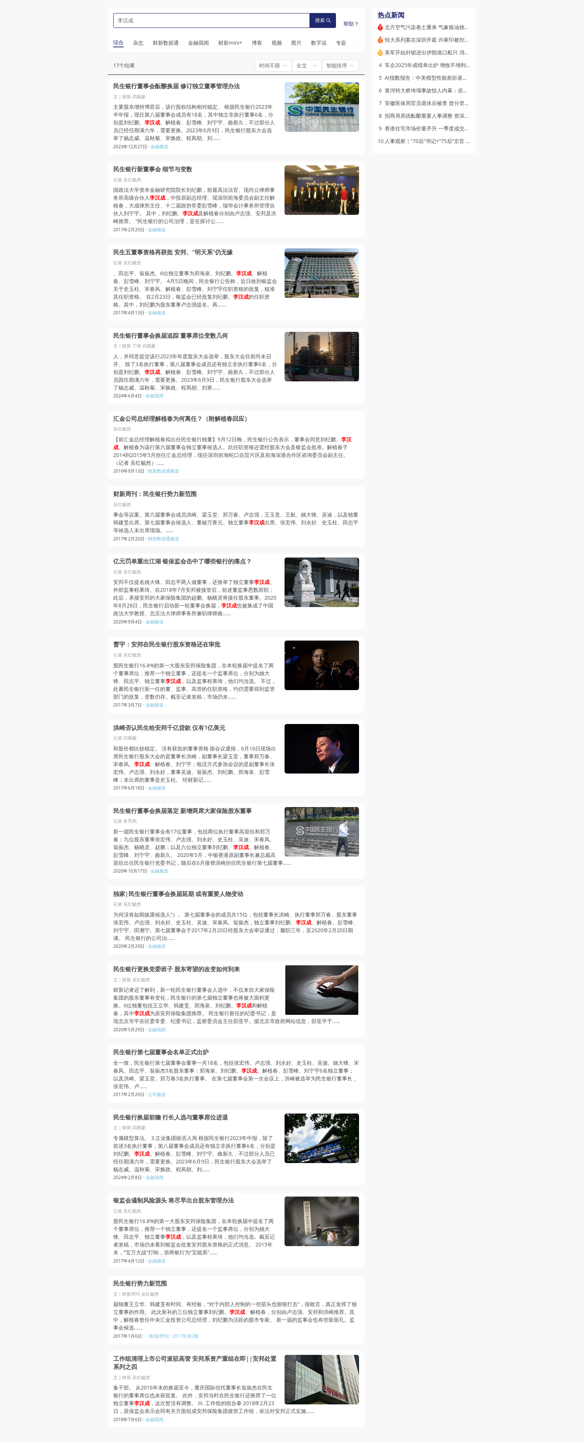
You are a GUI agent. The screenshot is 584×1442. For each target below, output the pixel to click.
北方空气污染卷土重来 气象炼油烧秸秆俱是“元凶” (442, 27)
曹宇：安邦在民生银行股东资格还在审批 (166, 644)
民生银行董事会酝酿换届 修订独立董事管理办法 (176, 86)
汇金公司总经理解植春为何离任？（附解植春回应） (181, 419)
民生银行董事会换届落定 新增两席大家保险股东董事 (182, 811)
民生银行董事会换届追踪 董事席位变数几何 (170, 336)
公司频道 (157, 1094)
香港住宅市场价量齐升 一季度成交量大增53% (437, 128)
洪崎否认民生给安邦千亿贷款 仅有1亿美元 (169, 728)
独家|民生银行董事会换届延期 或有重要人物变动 (178, 894)
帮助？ (351, 23)
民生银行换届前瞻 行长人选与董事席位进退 (170, 1117)
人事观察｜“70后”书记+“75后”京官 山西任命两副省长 (446, 140)
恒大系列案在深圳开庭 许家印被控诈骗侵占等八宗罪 (445, 39)
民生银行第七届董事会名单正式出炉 (161, 1052)
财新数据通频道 (163, 471)
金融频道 (159, 146)
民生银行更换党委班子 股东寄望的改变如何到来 (176, 969)
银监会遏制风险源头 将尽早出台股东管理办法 (173, 1200)
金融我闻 (155, 396)
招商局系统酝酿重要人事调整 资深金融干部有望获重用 (448, 115)
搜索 (323, 20)
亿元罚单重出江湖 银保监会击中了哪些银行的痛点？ (182, 561)
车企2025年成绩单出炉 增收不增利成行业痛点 (438, 65)
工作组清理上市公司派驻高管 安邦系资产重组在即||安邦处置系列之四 (194, 1363)
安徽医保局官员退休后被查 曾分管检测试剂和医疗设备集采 (453, 103)
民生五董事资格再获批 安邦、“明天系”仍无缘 (173, 252)
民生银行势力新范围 (140, 1283)
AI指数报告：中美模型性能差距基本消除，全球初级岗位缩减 (455, 77)
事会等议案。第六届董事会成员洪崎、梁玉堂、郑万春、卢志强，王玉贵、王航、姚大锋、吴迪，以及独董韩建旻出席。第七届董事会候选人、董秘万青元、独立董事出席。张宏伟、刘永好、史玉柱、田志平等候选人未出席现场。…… (235, 522)
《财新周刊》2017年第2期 (172, 1336)
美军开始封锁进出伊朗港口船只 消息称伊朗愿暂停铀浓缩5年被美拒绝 (465, 52)
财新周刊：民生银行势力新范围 (155, 494)
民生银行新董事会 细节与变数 (152, 169)
